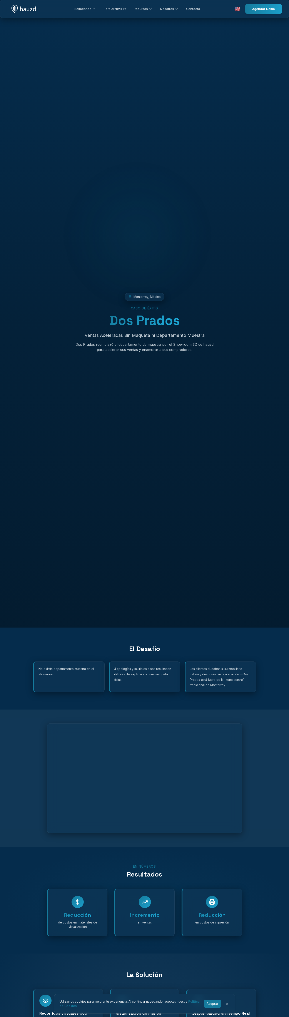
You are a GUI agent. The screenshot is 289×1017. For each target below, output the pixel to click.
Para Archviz (115, 9)
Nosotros (169, 9)
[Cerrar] (227, 1003)
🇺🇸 (237, 9)
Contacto (193, 9)
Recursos (143, 9)
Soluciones (85, 9)
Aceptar (212, 1003)
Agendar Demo (263, 9)
